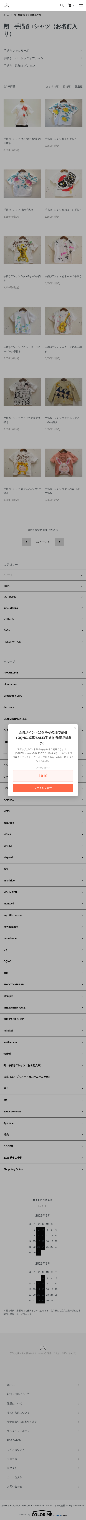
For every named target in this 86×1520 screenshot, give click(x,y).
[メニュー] (80, 5)
